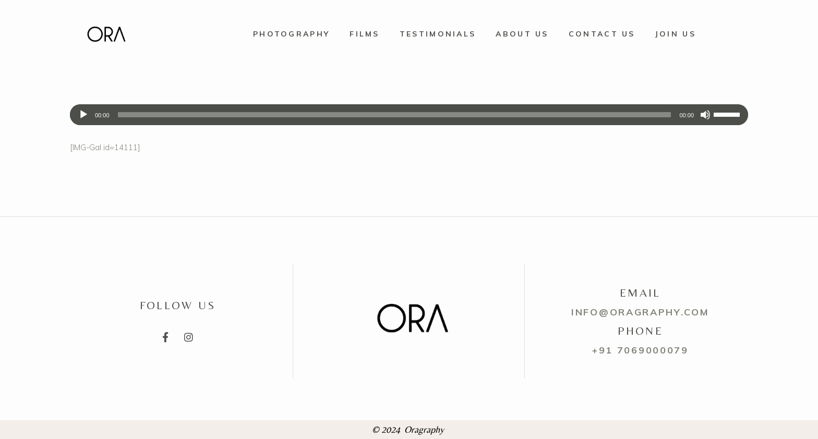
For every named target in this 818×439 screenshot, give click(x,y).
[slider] (394, 114)
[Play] (83, 114)
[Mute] (705, 114)
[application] (409, 114)
